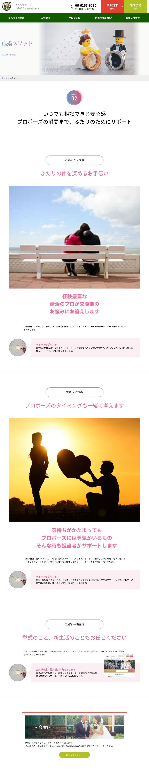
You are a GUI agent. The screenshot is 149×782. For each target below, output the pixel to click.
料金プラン (98, 747)
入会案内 (45, 18)
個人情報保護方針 (88, 768)
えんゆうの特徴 (16, 18)
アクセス (57, 768)
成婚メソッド (99, 743)
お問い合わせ (133, 18)
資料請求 (124, 743)
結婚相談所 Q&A (103, 18)
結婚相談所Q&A (100, 738)
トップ (4, 78)
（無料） (112, 6)
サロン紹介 (74, 18)
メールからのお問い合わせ (126, 676)
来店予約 (124, 738)
